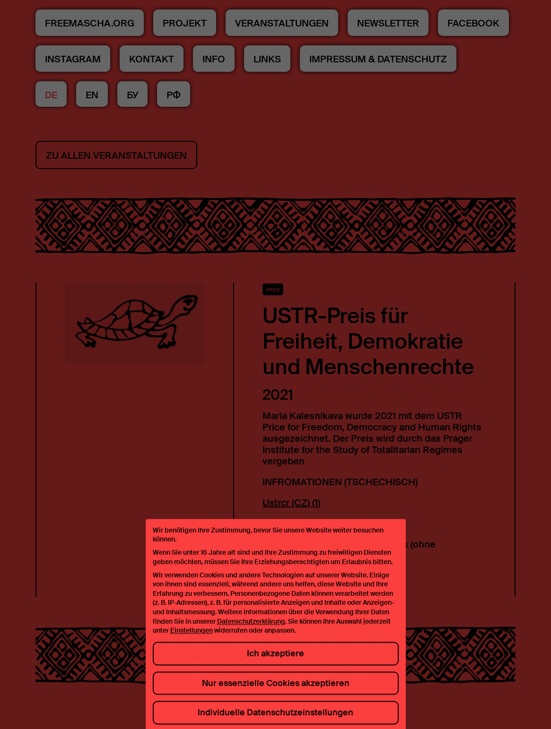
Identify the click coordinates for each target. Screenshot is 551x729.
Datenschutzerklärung (251, 627)
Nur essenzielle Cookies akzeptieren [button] (276, 689)
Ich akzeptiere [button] (275, 660)
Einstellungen (191, 637)
